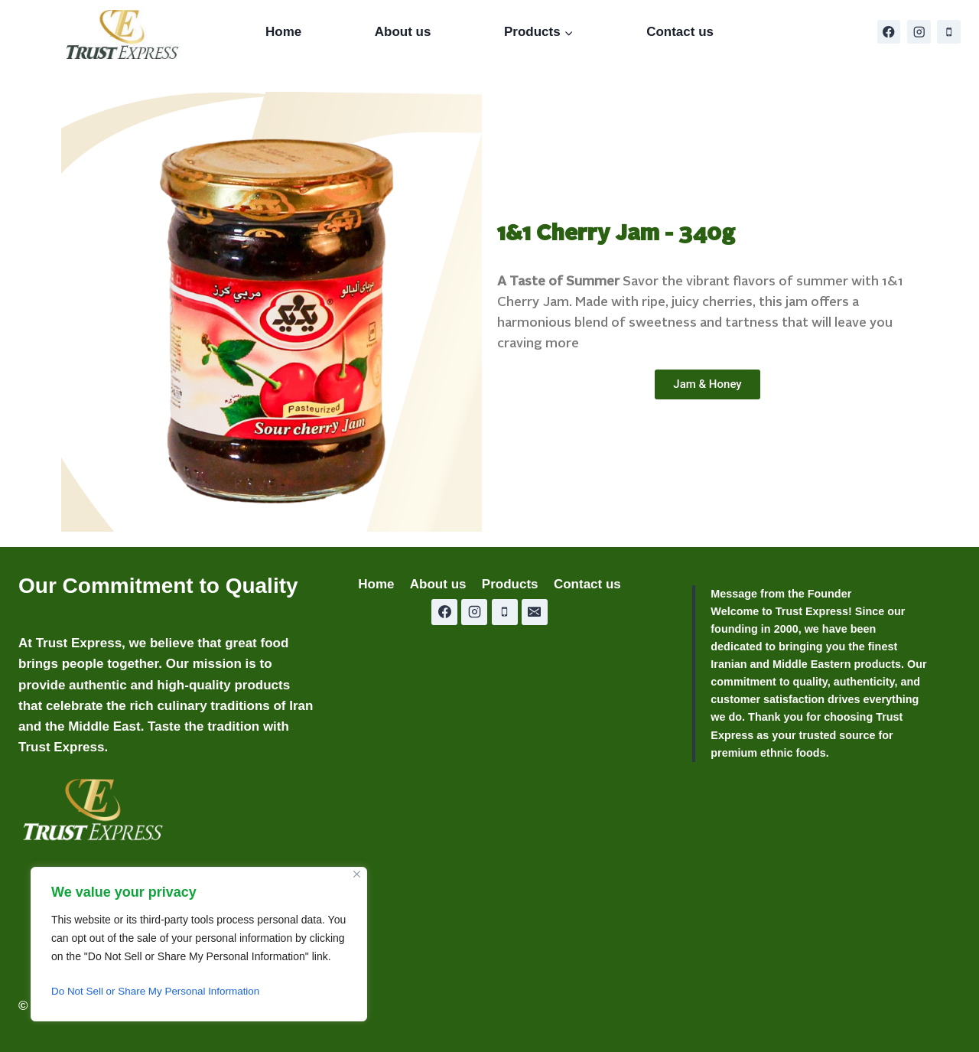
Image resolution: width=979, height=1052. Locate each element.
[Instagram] (919, 32)
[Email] (535, 612)
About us (403, 31)
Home (283, 31)
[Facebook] (889, 32)
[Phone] (949, 32)
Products (510, 584)
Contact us (680, 31)
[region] (199, 944)
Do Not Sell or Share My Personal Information (159, 991)
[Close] (356, 874)
